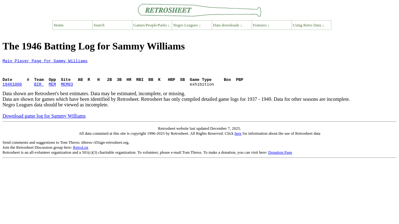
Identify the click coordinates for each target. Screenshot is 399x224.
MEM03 (67, 89)
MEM (52, 89)
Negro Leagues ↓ (187, 25)
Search (99, 25)
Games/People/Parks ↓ (151, 25)
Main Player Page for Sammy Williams (45, 61)
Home (59, 25)
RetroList (80, 153)
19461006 (12, 89)
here (237, 139)
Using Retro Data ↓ (308, 25)
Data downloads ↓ (227, 25)
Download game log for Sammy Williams (44, 121)
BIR (39, 89)
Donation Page (280, 158)
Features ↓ (261, 25)
